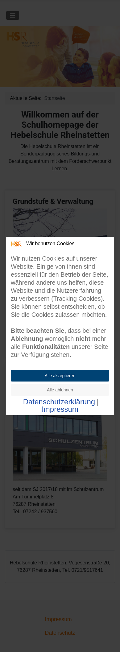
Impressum (60, 409)
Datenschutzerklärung (59, 402)
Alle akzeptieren (60, 375)
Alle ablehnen (60, 389)
